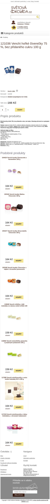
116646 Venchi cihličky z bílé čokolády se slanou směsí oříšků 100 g (14, 305)
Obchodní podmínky (29, 458)
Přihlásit (27, 24)
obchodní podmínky (20, 1)
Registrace (20, 24)
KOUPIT (19, 110)
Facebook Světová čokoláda (8, 463)
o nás (28, 1)
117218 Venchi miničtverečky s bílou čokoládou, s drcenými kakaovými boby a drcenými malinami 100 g (14, 415)
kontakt (37, 1)
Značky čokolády (5, 458)
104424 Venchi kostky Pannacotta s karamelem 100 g (14, 158)
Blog (1, 456)
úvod (12, 1)
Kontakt (25, 460)
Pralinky (5, 37)
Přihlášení (3, 472)
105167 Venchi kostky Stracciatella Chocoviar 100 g (14, 231)
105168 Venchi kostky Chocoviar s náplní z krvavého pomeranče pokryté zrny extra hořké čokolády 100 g (14, 270)
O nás (2, 460)
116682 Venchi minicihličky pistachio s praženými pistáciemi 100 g (14, 341)
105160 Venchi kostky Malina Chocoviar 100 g (14, 195)
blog (32, 1)
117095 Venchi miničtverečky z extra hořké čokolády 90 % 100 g (14, 378)
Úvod (24, 456)
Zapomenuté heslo (5, 474)
